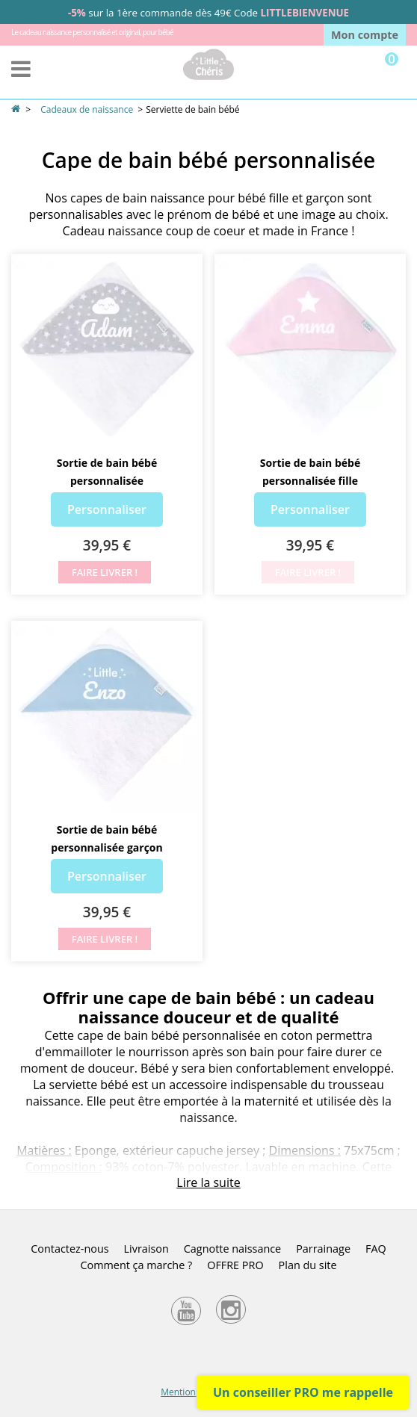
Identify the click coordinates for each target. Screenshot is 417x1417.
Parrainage (323, 1248)
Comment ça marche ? (136, 1265)
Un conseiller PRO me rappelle (303, 1392)
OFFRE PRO (235, 1265)
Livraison (146, 1248)
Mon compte (364, 35)
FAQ (375, 1248)
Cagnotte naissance (232, 1248)
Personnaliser (106, 509)
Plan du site (308, 1265)
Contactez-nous (69, 1248)
